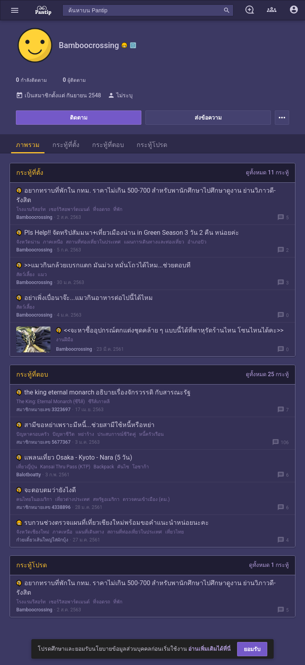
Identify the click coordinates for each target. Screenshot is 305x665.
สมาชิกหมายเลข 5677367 (43, 442)
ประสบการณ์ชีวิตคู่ (116, 434)
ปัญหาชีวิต (63, 434)
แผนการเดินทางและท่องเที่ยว (154, 242)
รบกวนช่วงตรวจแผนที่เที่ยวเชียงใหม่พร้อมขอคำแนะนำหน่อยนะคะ (112, 522)
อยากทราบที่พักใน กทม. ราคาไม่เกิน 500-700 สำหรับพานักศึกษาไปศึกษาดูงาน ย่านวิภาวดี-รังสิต (146, 195)
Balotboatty (28, 474)
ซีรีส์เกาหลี (99, 401)
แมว (42, 274)
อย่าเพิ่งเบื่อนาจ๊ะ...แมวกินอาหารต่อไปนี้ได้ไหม (84, 298)
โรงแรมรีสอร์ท (31, 209)
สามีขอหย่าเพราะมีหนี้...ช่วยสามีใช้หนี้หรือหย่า (85, 425)
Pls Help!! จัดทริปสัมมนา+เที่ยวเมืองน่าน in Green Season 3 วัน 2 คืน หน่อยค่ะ (127, 232)
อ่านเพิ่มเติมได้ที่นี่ (209, 649)
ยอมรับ (252, 649)
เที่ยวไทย (174, 532)
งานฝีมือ (64, 339)
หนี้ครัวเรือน (151, 434)
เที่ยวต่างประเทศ (72, 499)
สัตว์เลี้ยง (25, 274)
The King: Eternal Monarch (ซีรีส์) (50, 401)
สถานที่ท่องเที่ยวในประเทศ (93, 242)
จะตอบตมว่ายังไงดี (46, 490)
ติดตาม (78, 117)
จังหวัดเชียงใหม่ (32, 532)
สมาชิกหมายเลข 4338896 (43, 507)
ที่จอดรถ (101, 209)
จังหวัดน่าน (28, 242)
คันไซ (123, 467)
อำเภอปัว (197, 242)
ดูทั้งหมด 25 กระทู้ (267, 374)
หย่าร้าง (86, 434)
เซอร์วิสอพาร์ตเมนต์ (69, 209)
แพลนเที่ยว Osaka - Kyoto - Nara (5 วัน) (74, 457)
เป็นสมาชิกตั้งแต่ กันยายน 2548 (58, 95)
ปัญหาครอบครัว (32, 434)
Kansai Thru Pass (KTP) (65, 467)
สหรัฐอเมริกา (106, 499)
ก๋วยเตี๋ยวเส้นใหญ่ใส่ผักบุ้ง (42, 540)
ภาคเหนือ (53, 242)
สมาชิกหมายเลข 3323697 (43, 409)
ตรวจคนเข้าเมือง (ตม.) (146, 499)
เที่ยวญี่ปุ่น (26, 467)
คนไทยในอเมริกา (34, 499)
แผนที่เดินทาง (89, 532)
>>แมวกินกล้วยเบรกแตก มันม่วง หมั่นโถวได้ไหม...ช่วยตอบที (103, 265)
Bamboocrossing (34, 217)
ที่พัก (117, 209)
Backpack (103, 467)
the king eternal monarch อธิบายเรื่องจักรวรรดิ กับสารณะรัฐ (103, 392)
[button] (14, 10)
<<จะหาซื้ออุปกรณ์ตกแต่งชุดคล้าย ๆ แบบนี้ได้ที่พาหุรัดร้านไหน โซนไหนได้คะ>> (170, 330)
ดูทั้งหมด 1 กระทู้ (269, 565)
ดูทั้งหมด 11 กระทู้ (267, 172)
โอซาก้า (140, 467)
